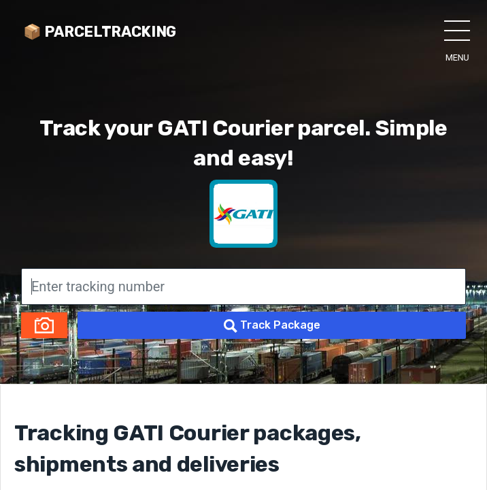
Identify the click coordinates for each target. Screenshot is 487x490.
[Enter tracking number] (243, 286)
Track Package (272, 325)
